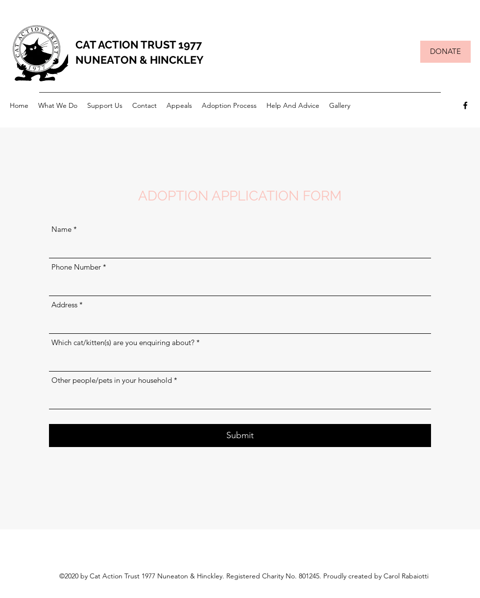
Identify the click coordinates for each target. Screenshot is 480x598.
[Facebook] (465, 105)
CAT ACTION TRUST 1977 (138, 44)
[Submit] (240, 435)
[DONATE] (445, 52)
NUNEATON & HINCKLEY (139, 59)
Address (64, 304)
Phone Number (76, 267)
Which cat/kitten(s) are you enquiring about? (122, 342)
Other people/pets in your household (111, 380)
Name (61, 229)
